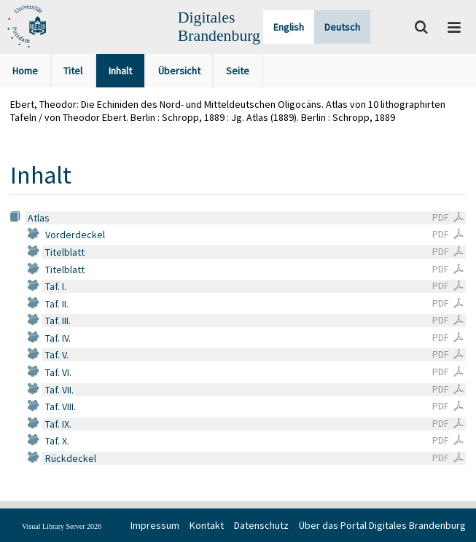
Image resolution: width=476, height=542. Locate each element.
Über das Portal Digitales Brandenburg (382, 525)
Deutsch (342, 27)
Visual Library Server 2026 (61, 526)
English (288, 27)
